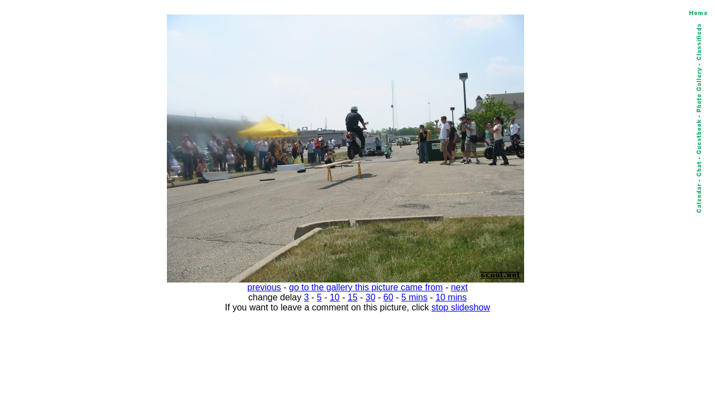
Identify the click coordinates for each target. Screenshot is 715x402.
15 (353, 297)
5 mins (414, 297)
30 (371, 297)
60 (388, 297)
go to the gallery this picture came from (366, 287)
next (459, 287)
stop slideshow (460, 307)
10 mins (451, 297)
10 (335, 297)
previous (264, 287)
